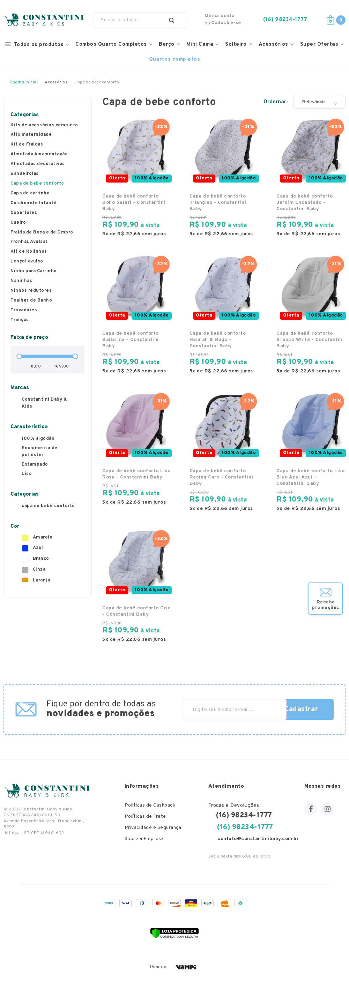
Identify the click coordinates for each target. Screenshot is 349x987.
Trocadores (23, 310)
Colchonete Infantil (33, 203)
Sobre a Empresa (144, 839)
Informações (142, 786)
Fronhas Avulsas (29, 242)
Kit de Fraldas (26, 144)
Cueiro (18, 223)
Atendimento (226, 786)
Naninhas (21, 281)
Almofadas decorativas (37, 164)
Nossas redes (322, 786)
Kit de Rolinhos (28, 252)
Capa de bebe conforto (37, 183)
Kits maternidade (31, 135)
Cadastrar (301, 709)
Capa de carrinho (30, 193)
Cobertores (23, 213)
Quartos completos (174, 59)
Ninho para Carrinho (33, 271)
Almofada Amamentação (39, 154)
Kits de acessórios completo (44, 125)
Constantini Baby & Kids (44, 403)
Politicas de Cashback (150, 805)
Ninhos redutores (31, 291)
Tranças (19, 320)
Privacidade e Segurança (153, 828)
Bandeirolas (24, 174)
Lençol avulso (26, 261)
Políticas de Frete (145, 816)
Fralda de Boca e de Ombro (41, 232)
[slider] (19, 356)
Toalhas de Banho (31, 300)
